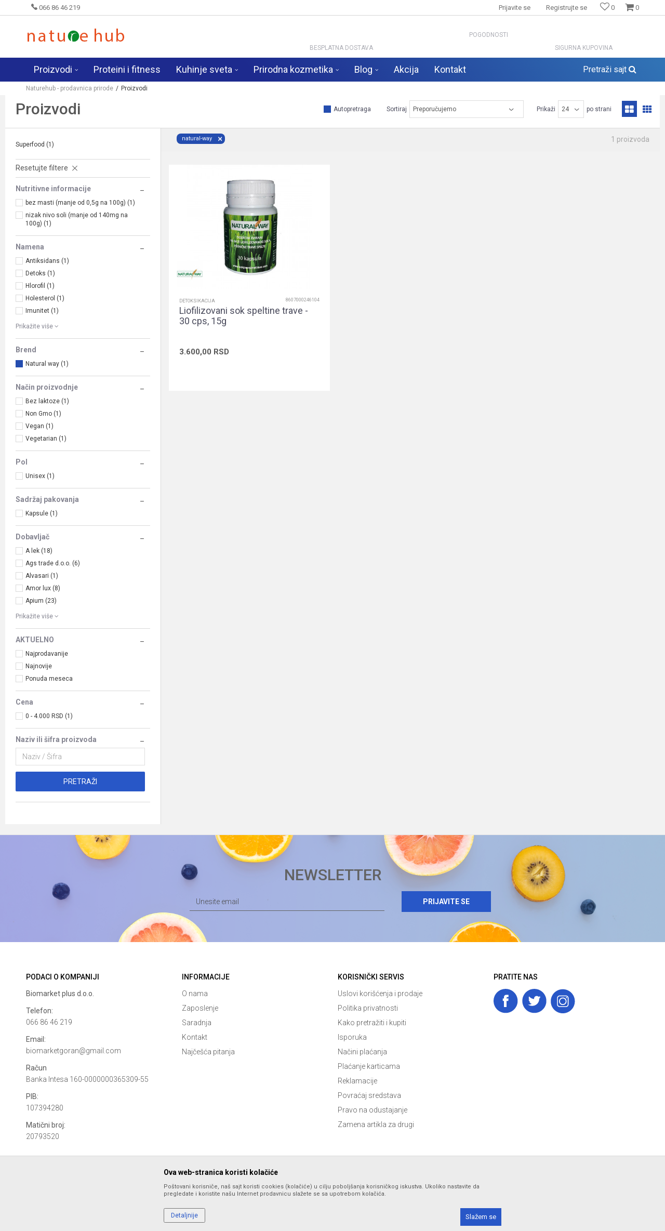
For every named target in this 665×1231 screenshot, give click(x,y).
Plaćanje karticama (369, 1066)
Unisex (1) (40, 476)
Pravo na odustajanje (372, 1110)
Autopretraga (352, 109)
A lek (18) (38, 550)
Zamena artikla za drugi (376, 1124)
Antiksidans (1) (47, 260)
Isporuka (352, 1037)
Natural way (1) (47, 363)
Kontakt (194, 1037)
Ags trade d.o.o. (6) (52, 563)
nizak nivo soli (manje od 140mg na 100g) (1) (76, 219)
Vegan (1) (39, 426)
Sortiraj (397, 109)
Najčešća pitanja (208, 1052)
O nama (195, 993)
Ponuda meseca (49, 678)
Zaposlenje (200, 1008)
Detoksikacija (197, 300)
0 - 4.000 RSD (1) (49, 716)
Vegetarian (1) (45, 438)
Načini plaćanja (362, 1052)
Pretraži (80, 781)
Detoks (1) (40, 273)
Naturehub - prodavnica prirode (69, 88)
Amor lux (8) (42, 588)
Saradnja (196, 1022)
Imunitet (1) (42, 310)
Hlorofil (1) (40, 285)
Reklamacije (357, 1081)
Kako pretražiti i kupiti (372, 1022)
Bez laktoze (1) (47, 401)
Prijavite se (446, 901)
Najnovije (38, 666)
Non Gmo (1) (43, 413)
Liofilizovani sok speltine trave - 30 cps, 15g (243, 316)
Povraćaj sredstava (369, 1095)
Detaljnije (184, 1215)
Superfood (35, 144)
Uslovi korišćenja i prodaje (380, 993)
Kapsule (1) (41, 513)
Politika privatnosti (368, 1008)
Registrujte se (566, 7)
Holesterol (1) (44, 298)
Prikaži (546, 109)
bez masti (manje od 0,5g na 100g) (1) (80, 202)
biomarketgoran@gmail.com (73, 1051)
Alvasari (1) (41, 575)
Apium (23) (41, 600)
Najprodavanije (46, 653)
